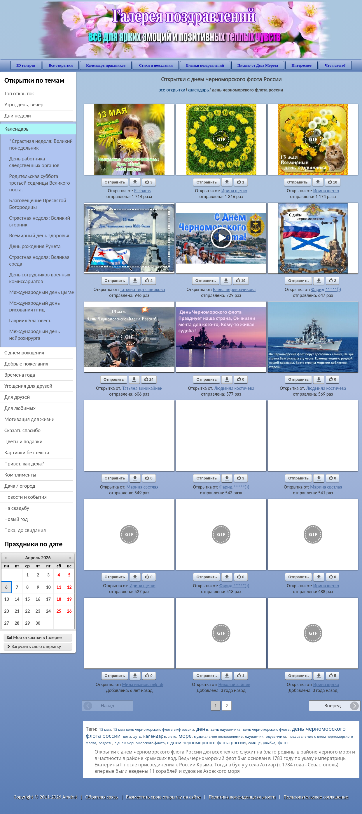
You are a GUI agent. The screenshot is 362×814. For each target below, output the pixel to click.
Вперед (332, 705)
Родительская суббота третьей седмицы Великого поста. (39, 183)
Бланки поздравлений (205, 65)
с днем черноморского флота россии (206, 742)
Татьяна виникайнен (142, 388)
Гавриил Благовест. (30, 320)
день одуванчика (225, 729)
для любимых (20, 408)
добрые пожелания (26, 364)
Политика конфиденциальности (242, 797)
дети (127, 736)
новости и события (25, 497)
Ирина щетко (234, 190)
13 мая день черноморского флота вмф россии (153, 729)
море (185, 735)
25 (59, 611)
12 (69, 587)
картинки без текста (26, 452)
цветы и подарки (23, 441)
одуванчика (276, 736)
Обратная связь (101, 797)
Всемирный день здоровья (39, 235)
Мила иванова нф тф (142, 684)
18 (59, 599)
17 (48, 599)
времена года (19, 375)
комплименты (20, 475)
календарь (154, 736)
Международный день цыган (42, 292)
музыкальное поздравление (218, 736)
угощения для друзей (28, 386)
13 (6, 599)
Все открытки (61, 65)
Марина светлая (142, 487)
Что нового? (335, 65)
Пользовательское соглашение (316, 797)
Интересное (301, 65)
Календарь (198, 90)
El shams (142, 190)
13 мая (105, 729)
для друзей (17, 397)
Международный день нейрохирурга (34, 334)
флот (283, 742)
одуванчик (254, 736)
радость (105, 742)
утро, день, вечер (23, 104)
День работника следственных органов (34, 162)
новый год (16, 519)
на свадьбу (16, 508)
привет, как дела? (24, 463)
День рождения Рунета (35, 246)
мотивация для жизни (29, 419)
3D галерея (25, 65)
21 (17, 611)
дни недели (17, 115)
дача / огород (19, 486)
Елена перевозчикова (234, 289)
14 (17, 599)
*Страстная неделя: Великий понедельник (41, 144)
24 (48, 611)
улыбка (269, 742)
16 (38, 599)
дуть (137, 736)
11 (59, 587)
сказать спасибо (22, 430)
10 (48, 587)
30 (38, 623)
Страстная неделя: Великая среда (39, 260)
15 (27, 599)
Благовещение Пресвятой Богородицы (37, 203)
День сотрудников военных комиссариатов (39, 278)
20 (6, 611)
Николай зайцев (234, 684)
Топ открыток (19, 93)
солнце (254, 742)
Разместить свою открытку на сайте (163, 797)
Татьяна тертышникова (142, 289)
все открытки (171, 90)
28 (17, 623)
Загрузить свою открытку (34, 646)
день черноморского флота (266, 729)
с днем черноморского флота (140, 742)
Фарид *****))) (326, 289)
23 (38, 611)
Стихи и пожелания (156, 65)
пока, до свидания (25, 530)
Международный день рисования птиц (34, 306)
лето (172, 736)
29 (27, 623)
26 (69, 611)
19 (69, 599)
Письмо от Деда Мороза (257, 65)
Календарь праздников (105, 65)
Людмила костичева (234, 388)
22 (27, 611)
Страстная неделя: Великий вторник (39, 221)
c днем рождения (24, 352)
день (202, 728)
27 (6, 623)
